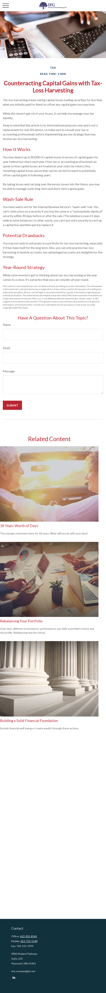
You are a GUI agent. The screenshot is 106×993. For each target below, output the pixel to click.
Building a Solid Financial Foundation (29, 721)
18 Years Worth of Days (19, 526)
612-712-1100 (28, 941)
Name (7, 324)
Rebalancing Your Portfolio (21, 621)
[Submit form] (12, 405)
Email (6, 348)
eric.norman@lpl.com (23, 971)
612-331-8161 (28, 936)
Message (9, 371)
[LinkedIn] (13, 977)
